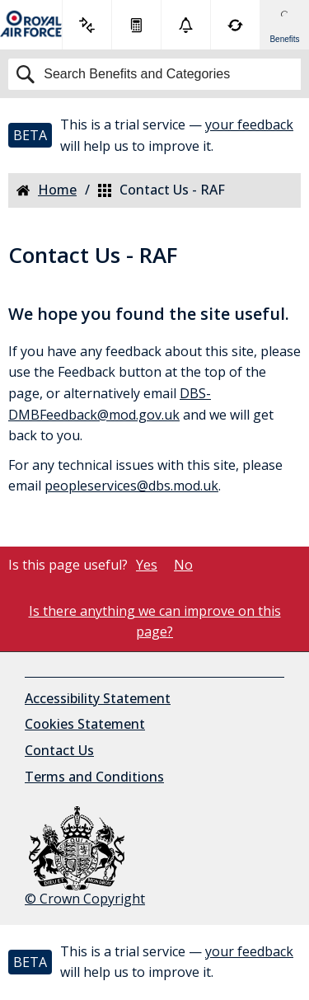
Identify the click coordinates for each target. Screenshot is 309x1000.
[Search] (154, 74)
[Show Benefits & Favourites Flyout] (284, 24)
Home (46, 190)
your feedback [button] (249, 124)
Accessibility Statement (98, 698)
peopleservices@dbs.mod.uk (131, 486)
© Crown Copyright (85, 857)
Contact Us (59, 750)
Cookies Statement (85, 724)
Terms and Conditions (94, 777)
